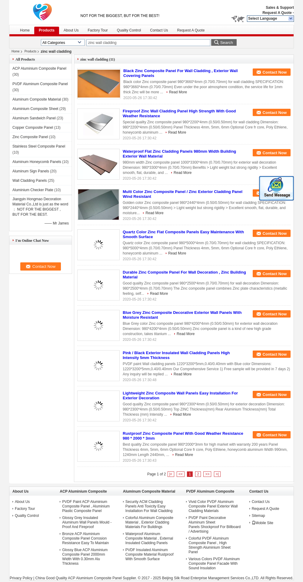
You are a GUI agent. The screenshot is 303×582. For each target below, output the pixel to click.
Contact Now (275, 72)
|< (170, 474)
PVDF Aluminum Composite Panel (40, 84)
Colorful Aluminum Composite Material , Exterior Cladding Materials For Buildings (149, 522)
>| (217, 474)
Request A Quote (276, 13)
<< (180, 474)
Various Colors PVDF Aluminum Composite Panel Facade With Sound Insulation (214, 563)
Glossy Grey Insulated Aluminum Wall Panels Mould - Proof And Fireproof (87, 522)
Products (47, 30)
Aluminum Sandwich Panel (34, 118)
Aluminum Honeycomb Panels (36, 162)
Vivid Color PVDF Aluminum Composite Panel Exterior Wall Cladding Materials (213, 506)
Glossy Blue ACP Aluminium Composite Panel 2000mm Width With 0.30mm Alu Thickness (85, 557)
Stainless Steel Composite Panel (38, 146)
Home (25, 30)
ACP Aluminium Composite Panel (39, 68)
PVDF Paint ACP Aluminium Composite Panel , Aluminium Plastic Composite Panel (86, 506)
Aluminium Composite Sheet (35, 109)
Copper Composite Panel (32, 127)
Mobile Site (262, 523)
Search (226, 42)
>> (207, 474)
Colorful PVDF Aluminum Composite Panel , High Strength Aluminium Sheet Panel (209, 545)
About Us (71, 30)
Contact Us (159, 30)
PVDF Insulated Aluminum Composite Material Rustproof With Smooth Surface (149, 554)
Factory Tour (98, 30)
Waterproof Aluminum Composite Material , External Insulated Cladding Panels (149, 538)
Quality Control (129, 30)
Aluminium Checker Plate (32, 190)
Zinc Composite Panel (30, 137)
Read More (178, 92)
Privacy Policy (21, 578)
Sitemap (258, 516)
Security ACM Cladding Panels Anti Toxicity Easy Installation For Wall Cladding (149, 506)
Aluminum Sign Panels (30, 171)
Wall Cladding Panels (29, 180)
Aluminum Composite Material (36, 99)
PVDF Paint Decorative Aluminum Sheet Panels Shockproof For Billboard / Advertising (214, 525)
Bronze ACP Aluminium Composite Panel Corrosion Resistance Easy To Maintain (85, 538)
